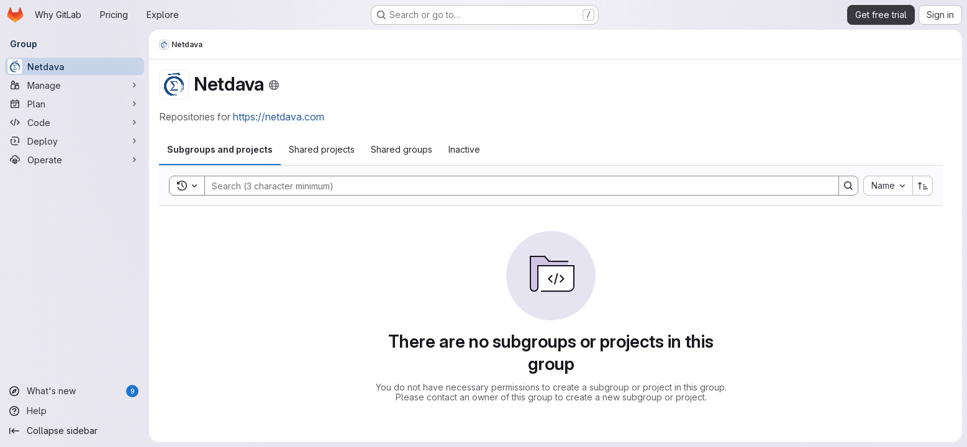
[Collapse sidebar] (74, 431)
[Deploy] (74, 141)
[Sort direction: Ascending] (923, 186)
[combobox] (887, 186)
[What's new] (74, 391)
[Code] (74, 122)
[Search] (515, 185)
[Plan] (74, 103)
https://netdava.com (278, 117)
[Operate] (74, 159)
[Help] (74, 411)
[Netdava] (74, 66)
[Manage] (74, 85)
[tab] (220, 149)
